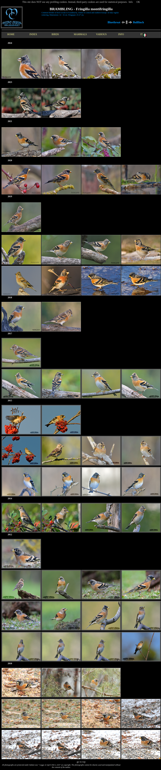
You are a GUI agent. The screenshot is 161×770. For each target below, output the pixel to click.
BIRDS (55, 34)
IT (143, 35)
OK (138, 2)
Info (131, 2)
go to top (81, 761)
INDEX (33, 34)
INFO (121, 34)
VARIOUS (101, 34)
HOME (10, 34)
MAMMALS (80, 34)
